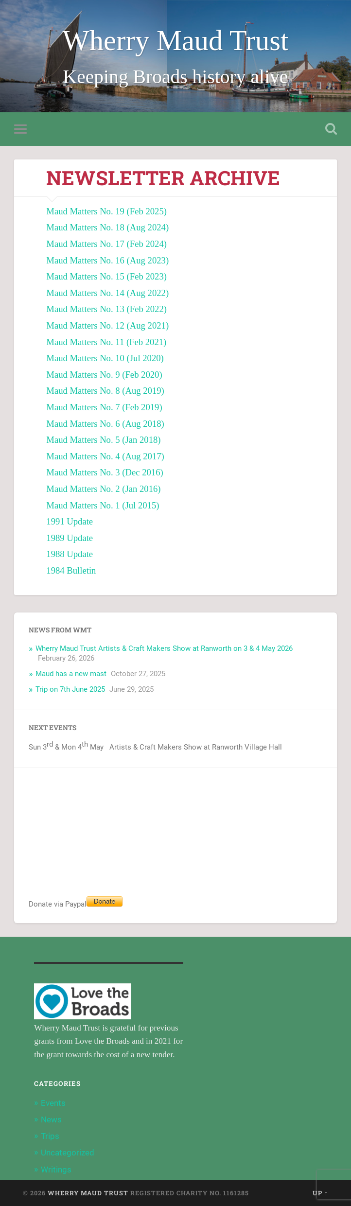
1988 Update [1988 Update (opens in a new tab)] (69, 554)
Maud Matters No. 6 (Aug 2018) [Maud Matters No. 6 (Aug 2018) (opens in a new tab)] (105, 424)
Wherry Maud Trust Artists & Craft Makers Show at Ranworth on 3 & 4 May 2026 (164, 648)
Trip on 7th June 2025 (70, 689)
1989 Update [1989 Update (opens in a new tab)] (69, 538)
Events (53, 1103)
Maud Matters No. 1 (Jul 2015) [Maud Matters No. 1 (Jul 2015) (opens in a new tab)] (102, 505)
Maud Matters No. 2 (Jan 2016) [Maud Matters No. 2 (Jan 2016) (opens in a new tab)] (103, 489)
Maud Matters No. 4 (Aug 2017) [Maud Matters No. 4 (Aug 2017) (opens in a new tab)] (105, 456)
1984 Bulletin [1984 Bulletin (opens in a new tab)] (71, 570)
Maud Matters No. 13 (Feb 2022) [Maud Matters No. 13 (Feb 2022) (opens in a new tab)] (106, 309)
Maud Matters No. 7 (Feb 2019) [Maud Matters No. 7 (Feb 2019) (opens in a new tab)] (104, 407)
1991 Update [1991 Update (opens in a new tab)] (69, 521)
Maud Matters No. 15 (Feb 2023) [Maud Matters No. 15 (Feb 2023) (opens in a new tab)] (106, 276)
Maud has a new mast (70, 673)
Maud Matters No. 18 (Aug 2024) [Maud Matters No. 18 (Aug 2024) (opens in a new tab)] (107, 227)
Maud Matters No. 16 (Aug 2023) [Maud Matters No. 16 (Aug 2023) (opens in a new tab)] (107, 260)
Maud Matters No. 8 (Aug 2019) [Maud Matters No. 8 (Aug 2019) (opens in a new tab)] (105, 390)
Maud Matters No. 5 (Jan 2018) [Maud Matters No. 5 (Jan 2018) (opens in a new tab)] (103, 440)
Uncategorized (67, 1152)
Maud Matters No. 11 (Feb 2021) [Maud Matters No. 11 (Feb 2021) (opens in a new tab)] (106, 342)
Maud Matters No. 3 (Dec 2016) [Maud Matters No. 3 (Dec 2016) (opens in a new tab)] (104, 472)
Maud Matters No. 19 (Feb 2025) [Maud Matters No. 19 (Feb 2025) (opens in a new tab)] (106, 211)
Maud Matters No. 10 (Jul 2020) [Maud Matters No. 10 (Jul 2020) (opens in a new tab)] (104, 358)
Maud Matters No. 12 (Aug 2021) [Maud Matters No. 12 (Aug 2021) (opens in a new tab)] (107, 325)
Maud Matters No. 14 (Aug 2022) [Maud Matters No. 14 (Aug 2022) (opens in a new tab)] (107, 293)
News (51, 1119)
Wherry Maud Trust (176, 40)
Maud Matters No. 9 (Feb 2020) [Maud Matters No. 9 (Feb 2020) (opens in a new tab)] (104, 374)
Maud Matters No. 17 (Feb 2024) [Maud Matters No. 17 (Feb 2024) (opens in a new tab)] (106, 244)
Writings (56, 1169)
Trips (50, 1136)
